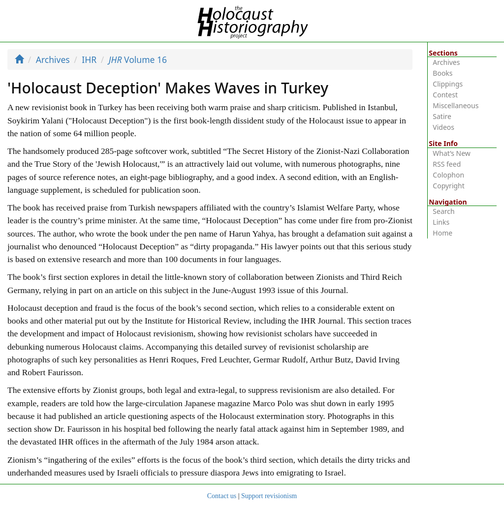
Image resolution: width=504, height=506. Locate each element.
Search (443, 211)
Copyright (449, 185)
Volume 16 (138, 59)
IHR (89, 59)
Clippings (448, 84)
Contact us (222, 496)
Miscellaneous (455, 105)
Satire (442, 116)
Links (441, 222)
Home (442, 233)
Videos (443, 127)
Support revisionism (269, 496)
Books (442, 73)
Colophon (448, 174)
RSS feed (447, 164)
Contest (445, 94)
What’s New (452, 153)
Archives (53, 59)
